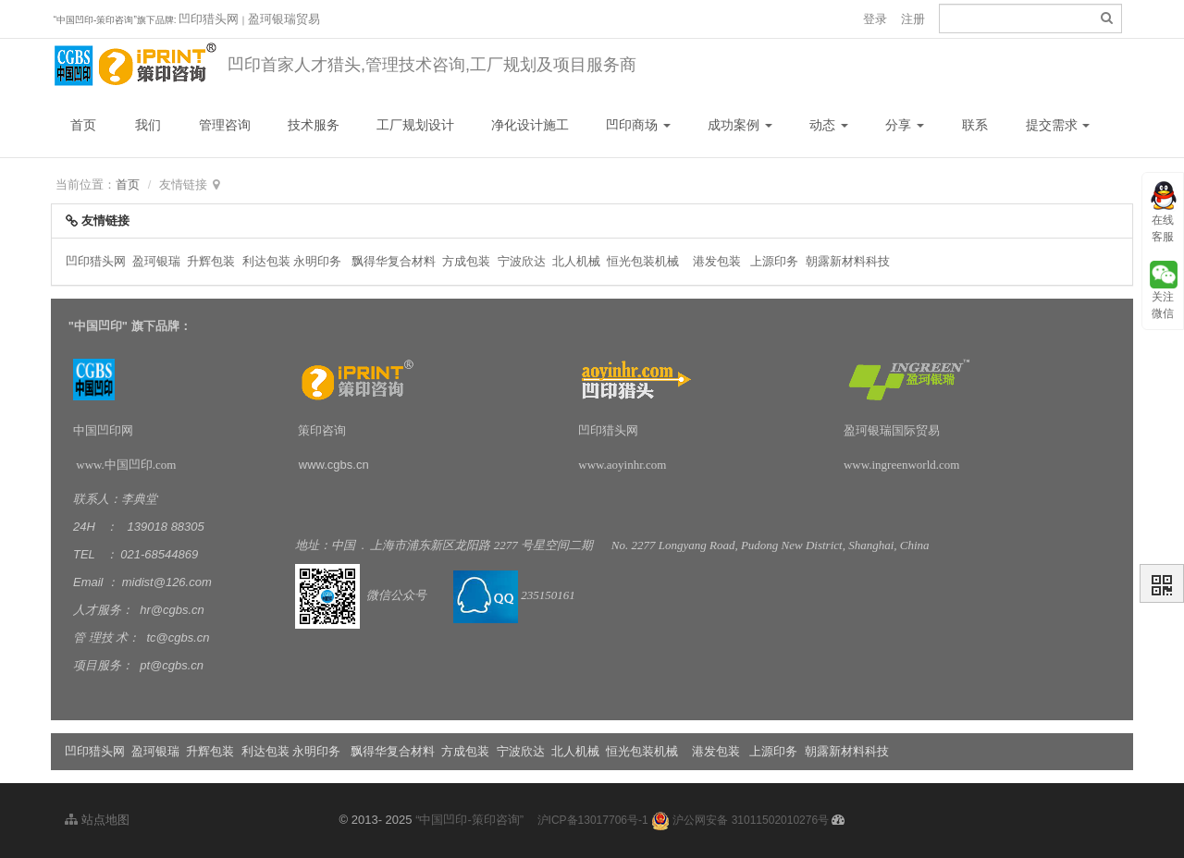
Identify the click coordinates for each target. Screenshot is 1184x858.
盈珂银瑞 (156, 261)
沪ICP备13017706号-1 (592, 820)
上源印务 (774, 261)
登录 (875, 19)
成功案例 (740, 124)
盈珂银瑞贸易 (284, 19)
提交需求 (1058, 124)
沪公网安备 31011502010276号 (740, 820)
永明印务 (317, 261)
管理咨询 (225, 124)
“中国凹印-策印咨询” (469, 820)
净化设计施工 (530, 124)
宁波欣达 (522, 261)
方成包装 (466, 261)
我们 (148, 124)
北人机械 (578, 261)
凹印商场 (638, 124)
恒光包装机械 (643, 261)
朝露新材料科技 (848, 261)
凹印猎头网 (209, 19)
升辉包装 (213, 261)
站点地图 (97, 820)
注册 (913, 19)
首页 (83, 124)
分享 (904, 124)
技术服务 (313, 124)
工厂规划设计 (415, 124)
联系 (975, 124)
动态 (828, 124)
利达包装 (266, 261)
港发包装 (717, 261)
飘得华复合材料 (394, 261)
